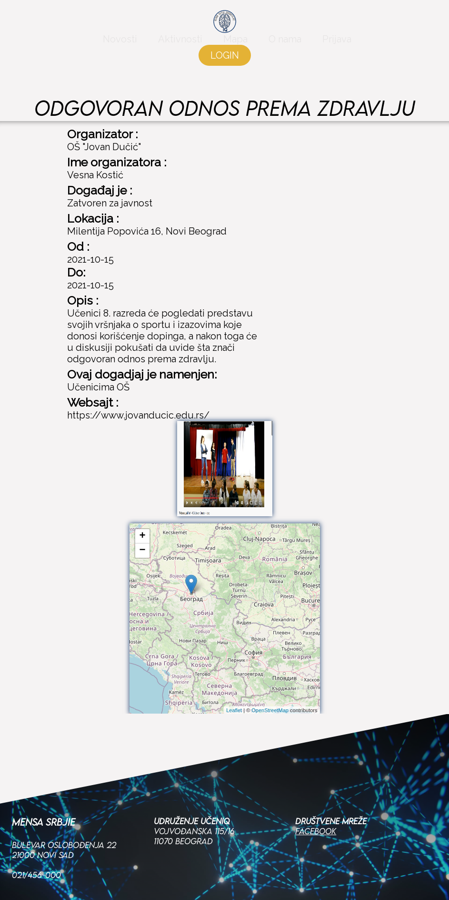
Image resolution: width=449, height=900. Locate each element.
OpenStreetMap (270, 710)
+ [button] (142, 536)
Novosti (120, 44)
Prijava (336, 44)
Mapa (235, 44)
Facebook (315, 775)
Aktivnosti (180, 44)
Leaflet (234, 710)
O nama (285, 44)
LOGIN (224, 60)
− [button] (142, 550)
